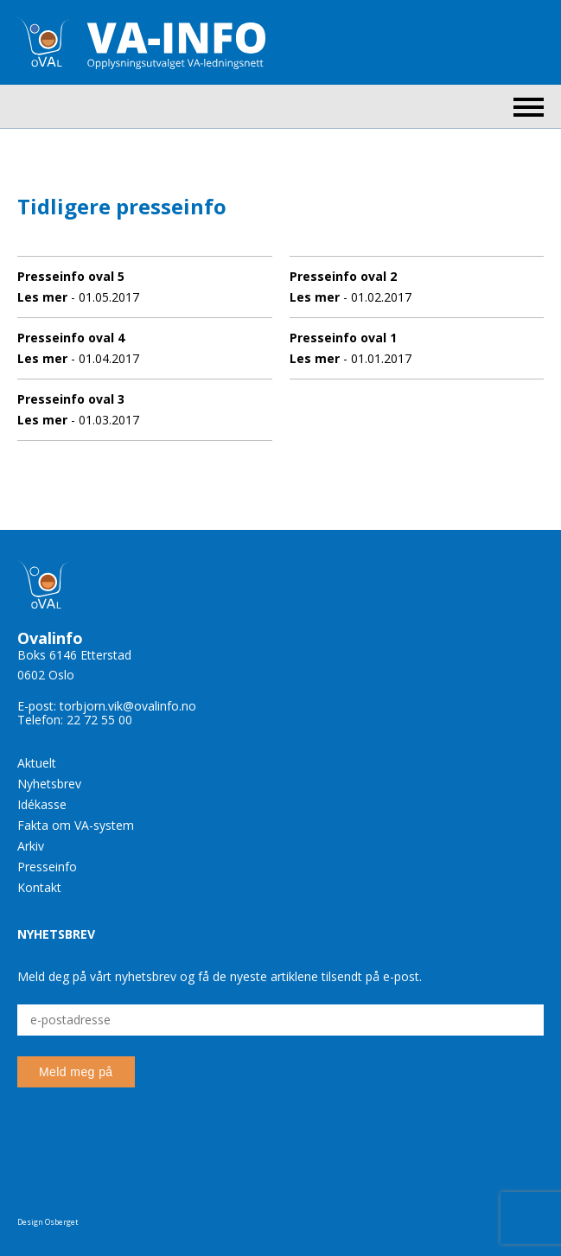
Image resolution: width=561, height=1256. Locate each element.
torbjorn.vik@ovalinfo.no (128, 706)
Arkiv (30, 846)
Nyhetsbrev (49, 783)
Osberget (62, 1221)
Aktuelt (36, 763)
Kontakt (39, 887)
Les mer (42, 297)
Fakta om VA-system (75, 825)
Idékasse (42, 804)
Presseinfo (47, 866)
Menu (528, 107)
